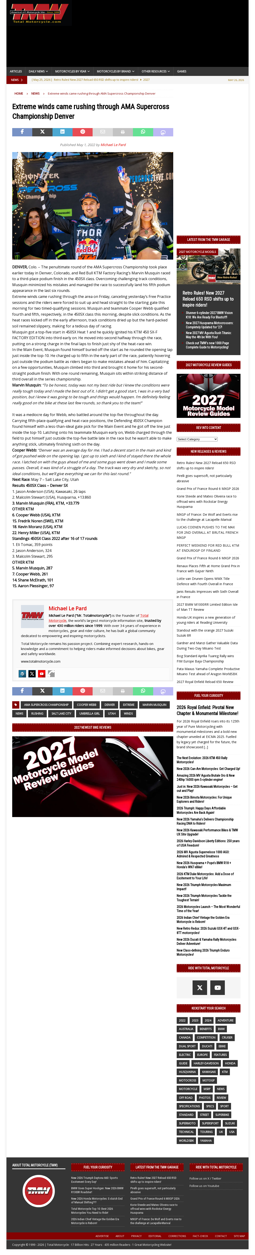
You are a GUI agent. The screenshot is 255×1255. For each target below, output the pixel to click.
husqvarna (187, 1072)
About (120, 1236)
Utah (112, 714)
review (221, 1098)
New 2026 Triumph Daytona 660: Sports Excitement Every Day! (94, 1179)
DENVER (110, 705)
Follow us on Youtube (204, 1186)
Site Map (239, 1236)
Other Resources (154, 71)
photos (204, 1098)
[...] (206, 747)
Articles (16, 71)
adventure (225, 1020)
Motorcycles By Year (70, 71)
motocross (187, 1080)
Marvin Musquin (154, 705)
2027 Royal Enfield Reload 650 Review (205, 682)
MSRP (207, 1089)
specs (210, 1106)
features (220, 1055)
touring (206, 1132)
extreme (128, 705)
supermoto (187, 1123)
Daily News (36, 71)
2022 (182, 1020)
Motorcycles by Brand (114, 71)
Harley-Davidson (206, 1063)
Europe (202, 1055)
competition (206, 1037)
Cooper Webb (86, 705)
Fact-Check (200, 1236)
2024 (208, 1020)
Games (181, 71)
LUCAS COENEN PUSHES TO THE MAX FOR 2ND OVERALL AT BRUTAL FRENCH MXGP (207, 532)
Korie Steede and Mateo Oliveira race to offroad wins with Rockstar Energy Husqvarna (207, 501)
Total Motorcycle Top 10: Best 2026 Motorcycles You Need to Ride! (92, 1210)
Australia (186, 1029)
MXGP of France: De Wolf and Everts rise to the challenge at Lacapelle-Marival (156, 1221)
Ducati (207, 1046)
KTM (225, 1072)
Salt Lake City (61, 714)
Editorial (155, 1236)
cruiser (227, 1037)
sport (224, 1106)
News (19, 714)
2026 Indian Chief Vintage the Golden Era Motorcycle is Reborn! (95, 1221)
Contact (221, 1236)
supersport (210, 1123)
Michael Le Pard (113, 145)
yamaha (206, 1141)
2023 (195, 1020)
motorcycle (188, 1089)
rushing (37, 714)
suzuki (230, 1123)
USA (231, 1132)
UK (221, 1132)
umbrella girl (89, 714)
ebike (222, 1046)
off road (186, 1098)
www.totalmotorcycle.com (40, 661)
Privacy (136, 1236)
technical (186, 1132)
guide (183, 1063)
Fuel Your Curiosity (208, 696)
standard (186, 1115)
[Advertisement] (160, 34)
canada (185, 1037)
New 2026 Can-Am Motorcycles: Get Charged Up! (208, 769)
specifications (189, 1106)
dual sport (187, 1046)
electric (185, 1055)
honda (230, 1063)
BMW (221, 1029)
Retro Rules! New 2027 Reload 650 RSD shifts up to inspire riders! (208, 299)
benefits (205, 1029)
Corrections (177, 1236)
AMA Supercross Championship (46, 705)
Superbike (222, 1115)
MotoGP (208, 1080)
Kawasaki (209, 1072)
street (204, 1115)
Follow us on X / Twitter (205, 1178)
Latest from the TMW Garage (208, 240)
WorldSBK (186, 1141)
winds (128, 714)
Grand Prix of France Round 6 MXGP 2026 (208, 488)
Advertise (102, 1236)
